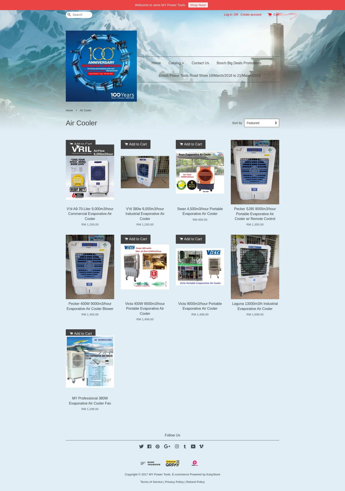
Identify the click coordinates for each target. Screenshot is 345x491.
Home (156, 63)
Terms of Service (151, 482)
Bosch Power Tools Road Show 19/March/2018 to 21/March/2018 (210, 75)
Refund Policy (195, 482)
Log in (228, 14)
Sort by (237, 123)
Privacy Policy (174, 482)
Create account (250, 14)
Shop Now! (198, 5)
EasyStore (213, 474)
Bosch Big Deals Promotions (239, 63)
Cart (276, 14)
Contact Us (200, 63)
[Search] (79, 15)
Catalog (176, 63)
